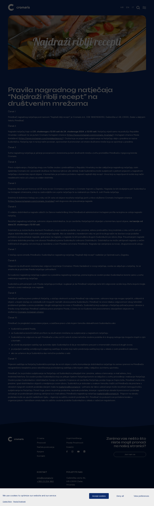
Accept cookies (99, 496)
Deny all (120, 496)
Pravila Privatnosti (19, 502)
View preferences (141, 496)
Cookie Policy (7, 502)
